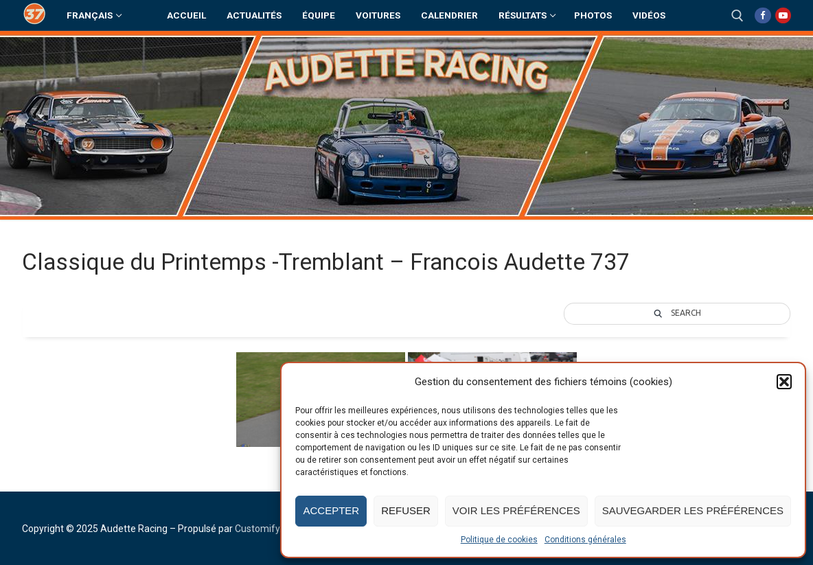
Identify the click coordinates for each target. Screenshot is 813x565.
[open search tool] (737, 16)
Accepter (331, 510)
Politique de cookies (499, 539)
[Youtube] (783, 15)
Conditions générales (585, 539)
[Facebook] (762, 15)
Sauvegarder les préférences (692, 510)
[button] (784, 382)
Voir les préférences (516, 510)
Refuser (406, 510)
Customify (257, 528)
